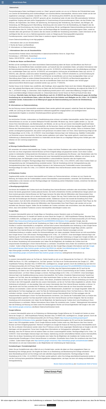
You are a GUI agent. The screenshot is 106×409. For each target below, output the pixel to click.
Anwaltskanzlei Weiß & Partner (86, 364)
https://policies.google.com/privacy (50, 253)
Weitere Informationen (64, 405)
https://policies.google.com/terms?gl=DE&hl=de (40, 248)
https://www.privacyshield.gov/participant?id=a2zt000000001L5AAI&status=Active (41, 221)
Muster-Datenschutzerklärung (64, 364)
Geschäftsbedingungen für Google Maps (75, 248)
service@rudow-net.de (38, 58)
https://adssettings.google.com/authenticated (24, 253)
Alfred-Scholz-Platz (20, 2)
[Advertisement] (53, 388)
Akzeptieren (51, 405)
